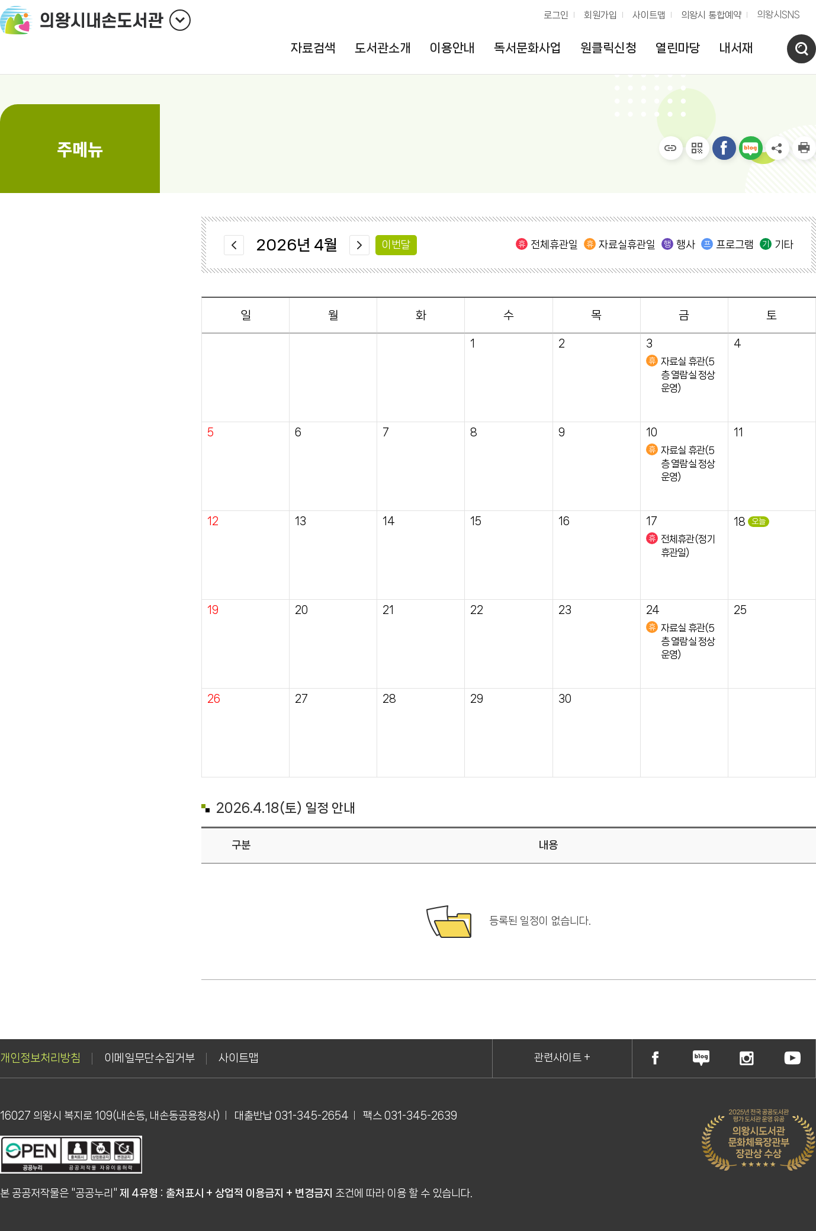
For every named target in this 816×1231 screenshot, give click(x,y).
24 (653, 610)
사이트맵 (649, 15)
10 (651, 433)
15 (475, 521)
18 (740, 522)
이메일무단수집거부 (149, 1058)
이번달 (396, 244)
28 (389, 699)
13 (300, 521)
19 (213, 610)
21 (388, 610)
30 (564, 699)
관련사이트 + (562, 1057)
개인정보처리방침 (40, 1058)
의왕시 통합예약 (708, 12)
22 (476, 610)
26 (213, 699)
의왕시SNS (778, 14)
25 (740, 610)
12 (213, 521)
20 (301, 610)
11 (738, 433)
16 (564, 521)
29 (476, 699)
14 (389, 521)
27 (301, 699)
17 (651, 521)
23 (564, 610)
